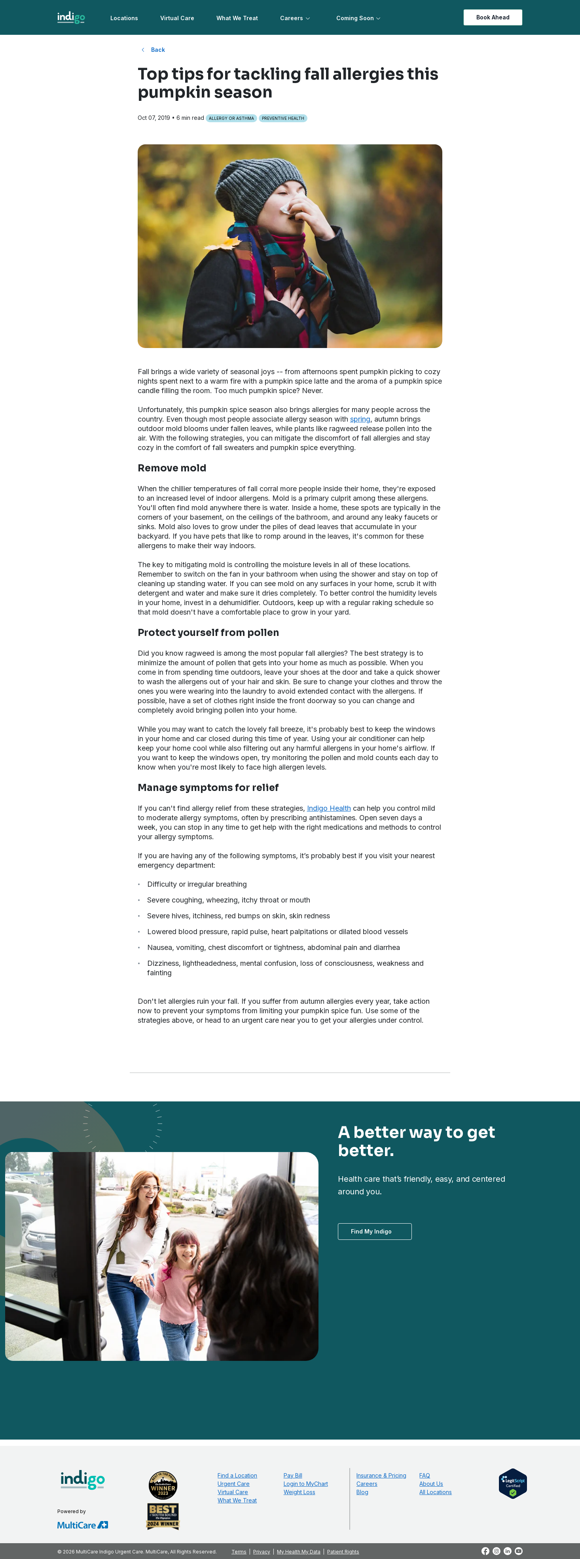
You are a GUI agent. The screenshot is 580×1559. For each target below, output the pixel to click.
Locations (124, 18)
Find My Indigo (371, 1231)
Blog (362, 1492)
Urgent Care (234, 1483)
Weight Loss (299, 1492)
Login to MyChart (306, 1483)
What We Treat (237, 18)
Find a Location (237, 1475)
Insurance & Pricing (381, 1475)
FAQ (424, 1475)
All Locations (435, 1492)
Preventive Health (283, 118)
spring (360, 419)
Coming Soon (355, 18)
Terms (238, 1552)
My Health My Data (298, 1552)
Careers (291, 18)
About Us (431, 1483)
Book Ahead (493, 17)
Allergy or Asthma (231, 118)
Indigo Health (329, 808)
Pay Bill (293, 1475)
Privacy (261, 1552)
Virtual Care (177, 18)
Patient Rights (343, 1552)
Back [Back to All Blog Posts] (158, 49)
